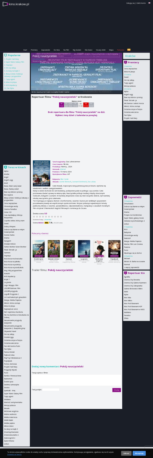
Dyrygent (7, 241)
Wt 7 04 (61, 105)
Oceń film (48, 219)
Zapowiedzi (45, 50)
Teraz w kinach (17, 167)
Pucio (126, 250)
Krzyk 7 (6, 279)
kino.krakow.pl (19, 4)
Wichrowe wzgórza (99, 260)
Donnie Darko (9, 235)
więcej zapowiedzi (132, 267)
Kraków (130, 56)
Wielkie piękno (9, 423)
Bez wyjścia (8, 195)
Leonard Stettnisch (79, 182)
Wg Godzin (77, 50)
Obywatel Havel (10, 331)
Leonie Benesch (65, 182)
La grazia (84, 259)
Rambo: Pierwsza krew (12, 376)
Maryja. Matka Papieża (132, 241)
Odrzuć (126, 453)
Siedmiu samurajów (11, 385)
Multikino (127, 312)
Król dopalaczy (11, 85)
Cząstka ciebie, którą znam (14, 221)
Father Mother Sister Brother (15, 247)
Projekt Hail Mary (130, 118)
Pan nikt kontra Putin (12, 346)
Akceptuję (139, 453)
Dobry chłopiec (10, 226)
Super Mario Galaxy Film (15, 62)
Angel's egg (128, 94)
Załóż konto (141, 3)
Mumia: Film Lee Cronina (133, 244)
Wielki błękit (8, 420)
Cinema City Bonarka (132, 280)
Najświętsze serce (11, 309)
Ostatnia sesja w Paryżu (133, 109)
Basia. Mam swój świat (12, 186)
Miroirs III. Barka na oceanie (134, 261)
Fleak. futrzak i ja (130, 100)
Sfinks (126, 318)
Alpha (126, 91)
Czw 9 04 (70, 105)
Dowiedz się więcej (14, 454)
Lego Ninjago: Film (11, 285)
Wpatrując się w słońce (133, 253)
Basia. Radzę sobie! (11, 189)
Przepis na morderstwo (133, 215)
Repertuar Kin (136, 273)
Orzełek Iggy (9, 337)
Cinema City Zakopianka (133, 286)
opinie (67, 92)
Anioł (6, 183)
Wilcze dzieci (9, 426)
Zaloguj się (130, 3)
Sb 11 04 (81, 105)
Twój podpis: (37, 389)
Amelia (6, 174)
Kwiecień (127, 238)
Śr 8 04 (66, 105)
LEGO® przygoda (11, 291)
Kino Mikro (128, 300)
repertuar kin (41, 92)
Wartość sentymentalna (13, 402)
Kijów (126, 294)
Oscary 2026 (100, 50)
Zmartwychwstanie (11, 432)
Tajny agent (128, 83)
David (126, 77)
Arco (126, 229)
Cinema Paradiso (10, 209)
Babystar (127, 232)
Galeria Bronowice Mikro (133, 289)
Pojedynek (114, 259)
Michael (127, 258)
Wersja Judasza (130, 86)
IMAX (126, 292)
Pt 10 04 (75, 105)
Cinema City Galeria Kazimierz (135, 283)
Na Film (66, 50)
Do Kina (57, 50)
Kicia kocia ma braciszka (13, 259)
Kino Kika (127, 297)
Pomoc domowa (10, 364)
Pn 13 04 (91, 105)
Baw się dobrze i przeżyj (133, 97)
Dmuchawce (128, 204)
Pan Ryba (127, 115)
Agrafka (127, 277)
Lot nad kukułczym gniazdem (15, 297)
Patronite (120, 50)
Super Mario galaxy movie (134, 218)
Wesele (6, 408)
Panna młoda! (9, 352)
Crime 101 (8, 212)
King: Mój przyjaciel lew (13, 270)
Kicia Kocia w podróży (12, 264)
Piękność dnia (9, 355)
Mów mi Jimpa (129, 72)
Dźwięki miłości (53, 259)
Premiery (34, 50)
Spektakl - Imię (9, 390)
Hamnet (69, 259)
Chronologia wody (131, 235)
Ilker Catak (42, 61)
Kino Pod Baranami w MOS (134, 309)
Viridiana (7, 399)
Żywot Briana (9, 441)
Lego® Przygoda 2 (11, 294)
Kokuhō (7, 273)
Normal (127, 264)
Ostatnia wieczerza (131, 112)
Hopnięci (9, 65)
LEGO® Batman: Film (12, 288)
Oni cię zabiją (129, 80)
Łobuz (126, 224)
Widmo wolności (10, 414)
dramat (63, 169)
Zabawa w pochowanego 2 (134, 221)
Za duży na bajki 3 (13, 71)
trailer (61, 92)
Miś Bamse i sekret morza (134, 103)
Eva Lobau (92, 182)
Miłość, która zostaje (132, 106)
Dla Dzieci (88, 50)
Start (25, 50)
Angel (6, 177)
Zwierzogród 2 (9, 438)
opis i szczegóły (52, 92)
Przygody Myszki (10, 370)
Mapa (111, 50)
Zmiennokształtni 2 (11, 435)
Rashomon (8, 379)
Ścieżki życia (38, 259)
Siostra (6, 387)
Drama (126, 212)
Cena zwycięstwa (130, 69)
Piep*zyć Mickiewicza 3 (12, 358)
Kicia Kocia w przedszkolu (13, 267)
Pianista (127, 247)
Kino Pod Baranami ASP (133, 306)
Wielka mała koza (10, 417)
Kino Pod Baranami (131, 303)
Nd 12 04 (86, 105)
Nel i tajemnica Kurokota (13, 312)
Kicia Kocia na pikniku (12, 261)
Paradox (127, 315)
